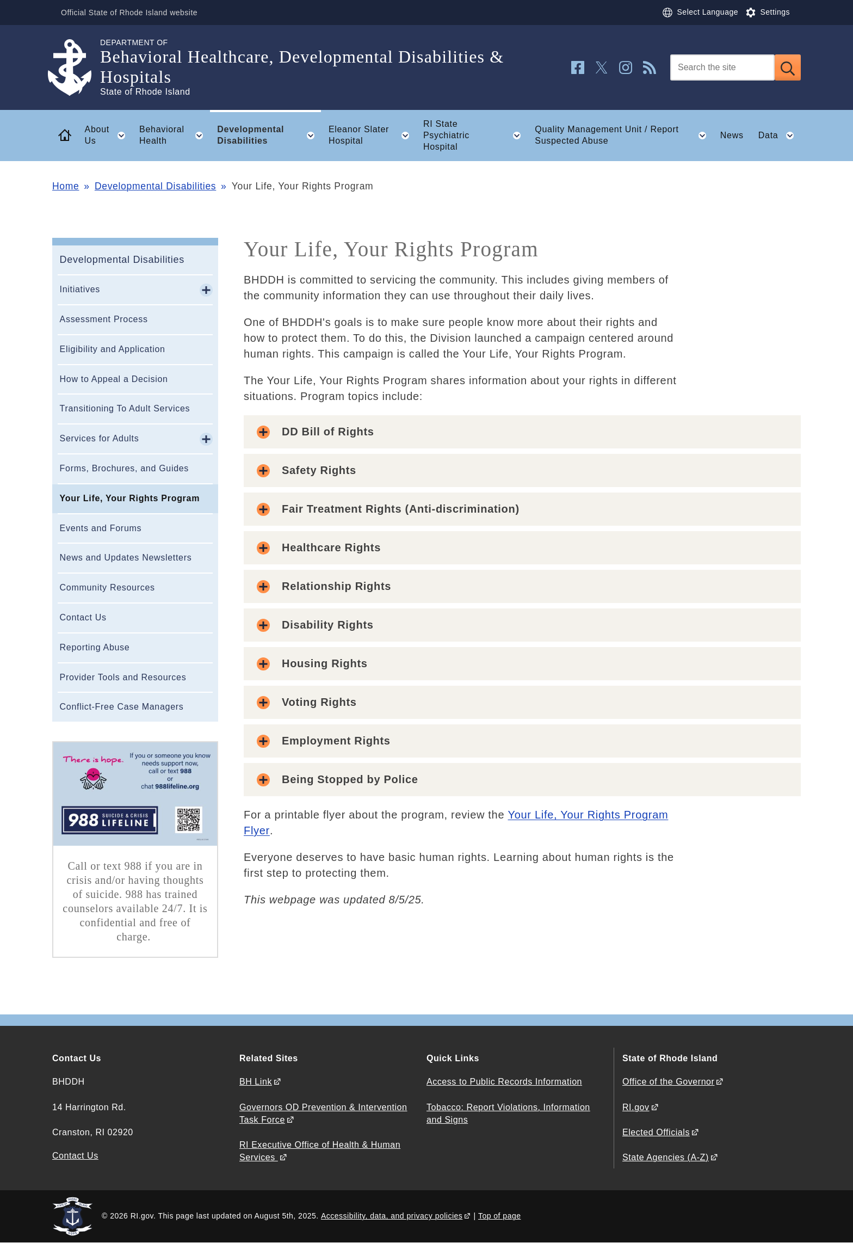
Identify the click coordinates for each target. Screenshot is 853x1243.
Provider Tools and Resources (123, 677)
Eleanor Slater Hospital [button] (372, 135)
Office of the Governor (668, 1081)
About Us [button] (108, 135)
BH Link (255, 1081)
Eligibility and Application (112, 349)
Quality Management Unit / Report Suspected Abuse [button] (624, 135)
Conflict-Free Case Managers (122, 706)
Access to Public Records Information (504, 1081)
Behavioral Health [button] (174, 135)
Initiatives (80, 289)
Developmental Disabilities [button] (269, 135)
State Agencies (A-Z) (665, 1157)
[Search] (722, 67)
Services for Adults (99, 438)
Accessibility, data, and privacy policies (391, 1215)
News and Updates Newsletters (126, 557)
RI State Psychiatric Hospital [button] (475, 135)
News (732, 135)
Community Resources (107, 587)
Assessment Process (104, 319)
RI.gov (636, 1107)
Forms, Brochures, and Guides (124, 468)
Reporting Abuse (95, 647)
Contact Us (83, 617)
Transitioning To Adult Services (125, 408)
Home (65, 186)
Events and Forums (101, 528)
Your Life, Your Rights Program (130, 498)
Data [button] (779, 135)
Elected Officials (656, 1132)
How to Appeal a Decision (114, 379)
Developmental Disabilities (155, 186)
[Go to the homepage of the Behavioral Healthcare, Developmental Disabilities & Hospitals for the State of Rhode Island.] (76, 67)
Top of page (499, 1215)
